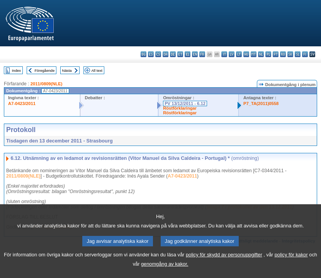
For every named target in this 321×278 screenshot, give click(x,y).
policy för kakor (291, 265)
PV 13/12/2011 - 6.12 (185, 103)
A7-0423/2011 (22, 103)
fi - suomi (305, 54)
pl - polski (268, 54)
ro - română (283, 54)
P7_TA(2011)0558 (261, 103)
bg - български (143, 54)
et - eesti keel (180, 54)
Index (16, 70)
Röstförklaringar (180, 108)
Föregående (45, 70)
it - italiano (224, 54)
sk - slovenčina (290, 54)
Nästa (67, 70)
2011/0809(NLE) (47, 83)
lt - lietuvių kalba (239, 54)
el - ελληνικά (187, 54)
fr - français (202, 54)
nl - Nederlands (261, 54)
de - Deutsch (173, 54)
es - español (151, 54)
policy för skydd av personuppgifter (224, 265)
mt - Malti (253, 54)
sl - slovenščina (298, 54)
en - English (195, 54)
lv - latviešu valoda (231, 54)
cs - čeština (158, 54)
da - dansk (165, 54)
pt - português (276, 54)
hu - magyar (246, 54)
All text (96, 70)
